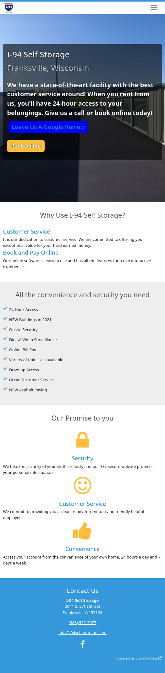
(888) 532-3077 (82, 622)
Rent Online (26, 145)
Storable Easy (148, 658)
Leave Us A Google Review (48, 126)
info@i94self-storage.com (82, 632)
